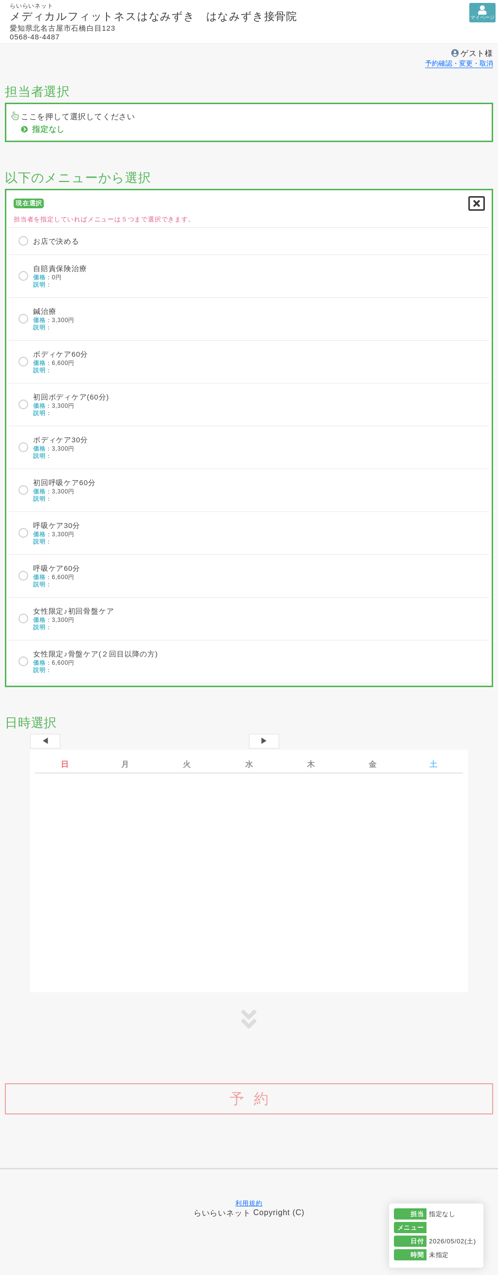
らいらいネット (222, 1212)
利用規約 (248, 1203)
